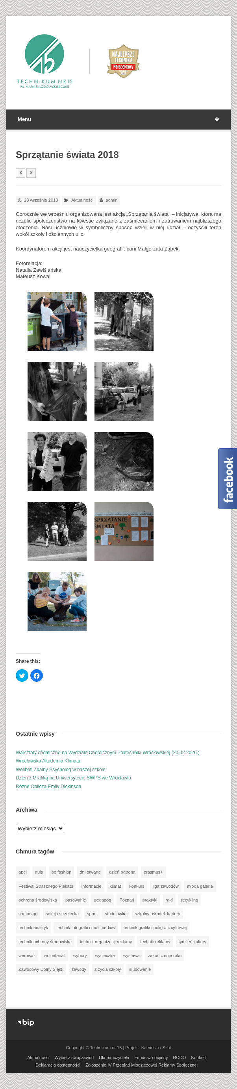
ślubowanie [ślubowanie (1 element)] (140, 969)
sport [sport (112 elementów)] (91, 913)
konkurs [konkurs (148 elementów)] (136, 886)
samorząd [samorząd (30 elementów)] (28, 913)
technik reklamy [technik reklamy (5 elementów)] (155, 941)
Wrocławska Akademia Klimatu (48, 761)
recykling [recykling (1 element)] (189, 900)
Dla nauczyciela (114, 1057)
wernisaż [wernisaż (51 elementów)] (27, 955)
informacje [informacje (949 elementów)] (91, 886)
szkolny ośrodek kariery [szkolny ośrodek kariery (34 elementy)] (157, 913)
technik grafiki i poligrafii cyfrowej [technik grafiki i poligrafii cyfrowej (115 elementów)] (155, 927)
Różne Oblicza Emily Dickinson (48, 786)
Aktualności (82, 200)
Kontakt (198, 1057)
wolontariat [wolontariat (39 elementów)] (54, 955)
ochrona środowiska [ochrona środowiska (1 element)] (38, 900)
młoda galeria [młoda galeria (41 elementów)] (200, 886)
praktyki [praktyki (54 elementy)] (150, 900)
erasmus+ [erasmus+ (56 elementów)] (153, 872)
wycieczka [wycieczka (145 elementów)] (105, 955)
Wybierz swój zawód (74, 1057)
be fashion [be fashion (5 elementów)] (62, 872)
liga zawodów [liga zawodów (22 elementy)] (166, 886)
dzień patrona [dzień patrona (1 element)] (122, 872)
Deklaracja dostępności (57, 1065)
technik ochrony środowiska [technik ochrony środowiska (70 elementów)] (45, 941)
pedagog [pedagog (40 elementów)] (102, 900)
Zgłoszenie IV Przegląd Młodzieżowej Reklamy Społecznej (141, 1065)
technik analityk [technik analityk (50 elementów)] (33, 927)
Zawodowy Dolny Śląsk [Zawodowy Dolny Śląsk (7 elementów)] (41, 969)
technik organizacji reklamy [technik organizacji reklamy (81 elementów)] (106, 941)
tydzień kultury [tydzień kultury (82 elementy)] (192, 941)
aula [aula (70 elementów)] (39, 872)
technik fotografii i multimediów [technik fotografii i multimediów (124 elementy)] (85, 927)
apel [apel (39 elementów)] (23, 872)
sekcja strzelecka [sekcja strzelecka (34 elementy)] (62, 913)
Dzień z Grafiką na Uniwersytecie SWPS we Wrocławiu (73, 778)
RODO (179, 1057)
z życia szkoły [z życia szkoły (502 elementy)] (107, 969)
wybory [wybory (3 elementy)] (80, 955)
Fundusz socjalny (151, 1057)
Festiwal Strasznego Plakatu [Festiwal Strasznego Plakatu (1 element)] (46, 886)
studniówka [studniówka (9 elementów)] (116, 913)
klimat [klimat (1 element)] (115, 886)
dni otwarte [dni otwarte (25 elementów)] (90, 872)
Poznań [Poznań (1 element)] (126, 900)
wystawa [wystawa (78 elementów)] (131, 955)
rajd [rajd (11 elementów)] (169, 900)
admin (112, 200)
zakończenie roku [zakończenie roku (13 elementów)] (165, 955)
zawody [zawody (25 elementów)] (79, 969)
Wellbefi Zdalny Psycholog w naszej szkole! (61, 769)
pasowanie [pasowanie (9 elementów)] (75, 900)
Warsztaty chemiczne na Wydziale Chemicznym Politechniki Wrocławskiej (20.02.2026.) (108, 752)
